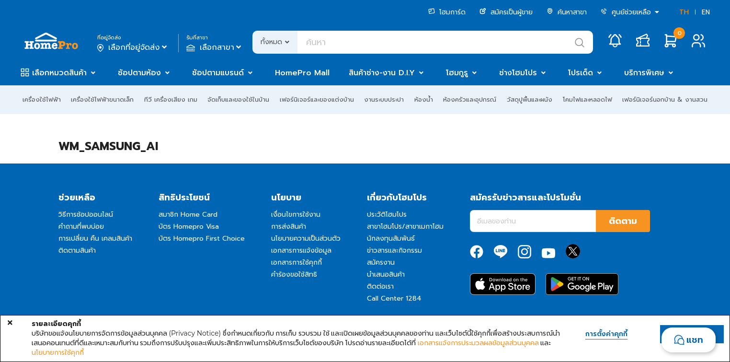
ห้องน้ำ (423, 99)
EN (706, 12)
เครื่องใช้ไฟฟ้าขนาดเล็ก (102, 99)
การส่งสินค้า (288, 227)
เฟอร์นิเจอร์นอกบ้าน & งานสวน (664, 99)
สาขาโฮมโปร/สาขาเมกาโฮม (405, 227)
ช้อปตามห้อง (139, 73)
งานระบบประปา (384, 99)
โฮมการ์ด (447, 12)
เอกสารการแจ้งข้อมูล (301, 250)
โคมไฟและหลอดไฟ (587, 99)
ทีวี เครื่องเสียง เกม (170, 99)
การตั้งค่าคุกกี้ (606, 334)
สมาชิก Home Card (188, 215)
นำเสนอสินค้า (386, 274)
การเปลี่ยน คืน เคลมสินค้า (95, 239)
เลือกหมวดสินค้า (59, 73)
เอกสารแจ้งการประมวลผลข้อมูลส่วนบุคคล (478, 343)
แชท (694, 340)
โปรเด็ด (580, 73)
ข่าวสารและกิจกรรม (394, 250)
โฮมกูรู (457, 73)
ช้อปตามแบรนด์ (218, 73)
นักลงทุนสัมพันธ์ (391, 239)
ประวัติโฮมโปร (387, 215)
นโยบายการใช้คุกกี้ (58, 352)
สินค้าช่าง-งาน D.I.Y (382, 73)
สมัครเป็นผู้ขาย (506, 12)
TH (684, 12)
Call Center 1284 (394, 298)
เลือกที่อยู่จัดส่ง (133, 47)
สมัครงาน (381, 262)
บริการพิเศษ (644, 73)
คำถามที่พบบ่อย (81, 227)
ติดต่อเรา (380, 286)
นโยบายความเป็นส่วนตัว (306, 239)
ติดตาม (623, 221)
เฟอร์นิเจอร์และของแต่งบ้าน (317, 99)
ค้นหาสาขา (567, 12)
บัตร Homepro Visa (189, 227)
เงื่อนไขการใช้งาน (295, 215)
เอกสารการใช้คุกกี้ (296, 262)
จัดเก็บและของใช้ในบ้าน (238, 99)
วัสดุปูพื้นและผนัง (529, 99)
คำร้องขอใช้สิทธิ (294, 274)
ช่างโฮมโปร (518, 73)
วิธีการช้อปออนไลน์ (85, 215)
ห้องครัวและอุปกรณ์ (469, 99)
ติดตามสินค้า (77, 250)
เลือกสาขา (214, 47)
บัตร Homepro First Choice (202, 239)
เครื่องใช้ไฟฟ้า (42, 99)
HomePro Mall (302, 73)
